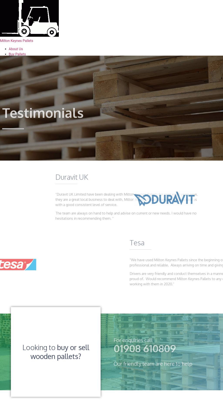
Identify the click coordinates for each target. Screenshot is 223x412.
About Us (16, 49)
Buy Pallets (17, 54)
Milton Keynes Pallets (16, 41)
